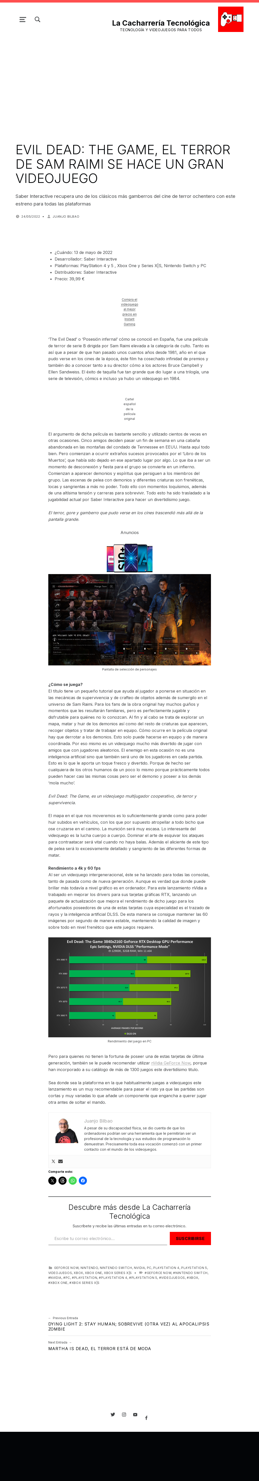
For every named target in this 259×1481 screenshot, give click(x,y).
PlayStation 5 (194, 1268)
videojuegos (60, 1273)
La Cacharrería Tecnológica (161, 23)
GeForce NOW (66, 1268)
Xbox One (93, 1273)
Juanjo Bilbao (66, 216)
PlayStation (85, 1278)
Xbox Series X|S (118, 1273)
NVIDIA (139, 1268)
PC (149, 1268)
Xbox (78, 1273)
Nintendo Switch (116, 1268)
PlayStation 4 (166, 1268)
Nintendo (89, 1268)
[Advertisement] (129, 74)
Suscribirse (190, 1238)
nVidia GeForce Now (170, 1062)
